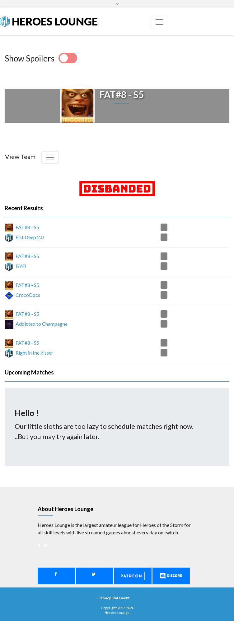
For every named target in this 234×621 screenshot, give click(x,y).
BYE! (21, 266)
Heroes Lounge (49, 21)
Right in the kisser (34, 353)
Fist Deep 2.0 (30, 237)
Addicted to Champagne (42, 324)
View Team (20, 156)
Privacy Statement (114, 598)
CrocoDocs (28, 295)
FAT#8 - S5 (27, 227)
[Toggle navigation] (159, 22)
